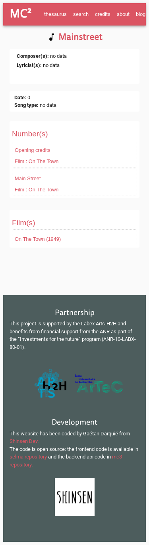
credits (102, 14)
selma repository (28, 457)
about (123, 14)
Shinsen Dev (23, 441)
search (81, 14)
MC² (20, 14)
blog (140, 14)
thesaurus (55, 14)
